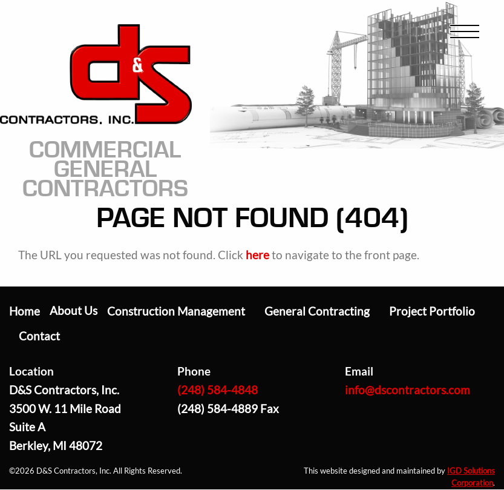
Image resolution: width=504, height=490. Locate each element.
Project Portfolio (432, 311)
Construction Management (176, 311)
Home (24, 311)
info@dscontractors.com (407, 390)
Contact (39, 336)
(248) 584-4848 (217, 390)
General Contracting (317, 311)
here (257, 255)
